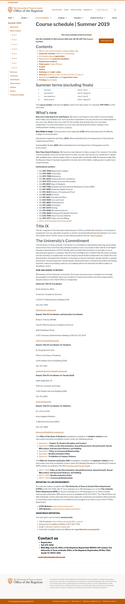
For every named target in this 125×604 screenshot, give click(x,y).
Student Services (96, 18)
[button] (13, 18)
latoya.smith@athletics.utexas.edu (50, 432)
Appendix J (43, 456)
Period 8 (14, 68)
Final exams (44, 64)
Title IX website (96, 236)
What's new (43, 51)
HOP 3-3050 (44, 478)
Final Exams (14, 76)
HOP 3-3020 (44, 475)
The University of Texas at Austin (19, 601)
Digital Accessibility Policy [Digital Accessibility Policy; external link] (91, 601)
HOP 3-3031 (44, 470)
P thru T (73, 75)
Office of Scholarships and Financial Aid (55, 221)
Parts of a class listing (65, 54)
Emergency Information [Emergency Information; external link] (60, 601)
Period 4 (14, 49)
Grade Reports (14, 80)
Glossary (13, 91)
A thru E (51, 75)
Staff (10, 18)
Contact (66, 10)
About (114, 18)
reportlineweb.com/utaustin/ (87, 529)
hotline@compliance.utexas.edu (57, 527)
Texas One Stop (57, 10)
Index (52, 64)
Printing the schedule (17, 95)
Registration (14, 27)
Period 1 (14, 35)
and (50, 72)
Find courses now (106, 41)
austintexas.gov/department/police (66, 509)
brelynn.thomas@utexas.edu (47, 341)
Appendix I (43, 454)
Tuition (42, 69)
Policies (59, 64)
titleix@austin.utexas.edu (46, 310)
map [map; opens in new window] (76, 51)
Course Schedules (42, 18)
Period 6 (14, 58)
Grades (42, 67)
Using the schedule (47, 54)
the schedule (48, 80)
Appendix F (43, 451)
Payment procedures (48, 61)
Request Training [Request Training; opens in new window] (76, 10)
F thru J (58, 75)
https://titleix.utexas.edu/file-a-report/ (67, 522)
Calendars (77, 18)
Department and (58, 77)
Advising (13, 87)
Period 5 (14, 54)
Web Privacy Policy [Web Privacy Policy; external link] (109, 601)
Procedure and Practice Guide (78, 466)
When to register (15, 31)
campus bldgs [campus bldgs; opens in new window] (68, 51)
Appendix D (44, 446)
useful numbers (55, 51)
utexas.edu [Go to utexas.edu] (13, 2)
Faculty (23, 18)
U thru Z (80, 75)
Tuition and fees (15, 83)
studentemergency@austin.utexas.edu (51, 371)
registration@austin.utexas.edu (51, 557)
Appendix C (44, 443)
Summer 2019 (14, 23)
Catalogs (61, 18)
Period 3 (14, 44)
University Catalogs (64, 127)
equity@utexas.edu (43, 402)
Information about (52, 56)
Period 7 (14, 63)
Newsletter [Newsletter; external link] (86, 10)
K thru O (65, 75)
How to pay (13, 72)
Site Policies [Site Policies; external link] (75, 601)
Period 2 (14, 39)
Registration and (54, 59)
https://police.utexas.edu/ (63, 506)
